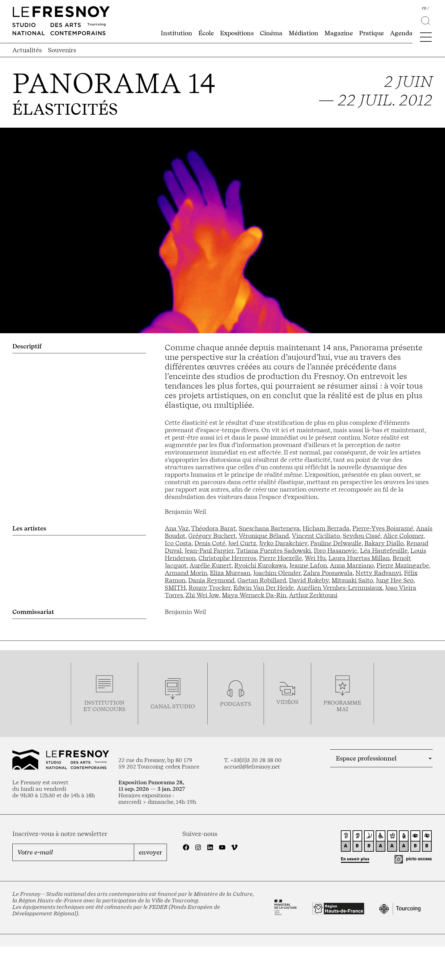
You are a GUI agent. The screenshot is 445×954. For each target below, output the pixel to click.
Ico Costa (178, 543)
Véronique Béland (264, 535)
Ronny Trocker (210, 587)
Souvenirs (62, 50)
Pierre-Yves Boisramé (382, 528)
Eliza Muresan (230, 573)
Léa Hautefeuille (384, 550)
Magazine (338, 33)
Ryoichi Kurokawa (260, 565)
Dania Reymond (211, 580)
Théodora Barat (213, 528)
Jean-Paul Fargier (209, 550)
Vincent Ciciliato (316, 535)
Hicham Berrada (326, 528)
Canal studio (172, 706)
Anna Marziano (352, 565)
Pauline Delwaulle (336, 543)
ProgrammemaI (342, 705)
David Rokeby (309, 580)
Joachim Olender (277, 573)
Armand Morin (186, 573)
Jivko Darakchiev (283, 543)
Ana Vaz (177, 528)
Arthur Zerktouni (313, 595)
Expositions (237, 33)
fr (424, 8)
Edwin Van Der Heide (263, 587)
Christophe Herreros (227, 558)
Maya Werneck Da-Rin (254, 595)
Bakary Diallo (384, 543)
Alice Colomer (403, 535)
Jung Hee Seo (394, 580)
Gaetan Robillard (261, 580)
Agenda (401, 33)
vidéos (287, 702)
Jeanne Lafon (308, 565)
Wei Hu (315, 558)
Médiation (303, 33)
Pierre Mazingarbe (402, 565)
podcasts (235, 704)
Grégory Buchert (212, 535)
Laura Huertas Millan (359, 558)
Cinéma (271, 33)
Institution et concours (104, 705)
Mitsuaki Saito (352, 580)
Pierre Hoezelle (280, 558)
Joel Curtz (242, 543)
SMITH (175, 587)
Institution (176, 33)
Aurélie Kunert (210, 565)
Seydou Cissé (361, 535)
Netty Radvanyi (378, 573)
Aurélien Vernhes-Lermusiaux (339, 587)
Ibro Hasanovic (335, 550)
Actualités (27, 50)
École (206, 33)
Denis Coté (209, 543)
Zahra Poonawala (328, 573)
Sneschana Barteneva (269, 528)
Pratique (371, 33)
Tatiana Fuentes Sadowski (273, 550)
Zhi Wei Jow (202, 595)
